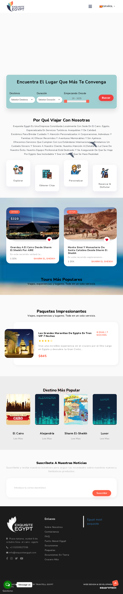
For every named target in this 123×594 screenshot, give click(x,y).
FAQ (47, 536)
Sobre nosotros (54, 527)
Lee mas (18, 438)
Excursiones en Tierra (57, 554)
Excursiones (51, 545)
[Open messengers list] (8, 585)
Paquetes (50, 550)
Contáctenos (52, 531)
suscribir (101, 493)
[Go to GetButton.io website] (8, 591)
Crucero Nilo (52, 559)
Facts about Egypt (55, 541)
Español (106, 6)
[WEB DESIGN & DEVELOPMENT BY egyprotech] (99, 588)
